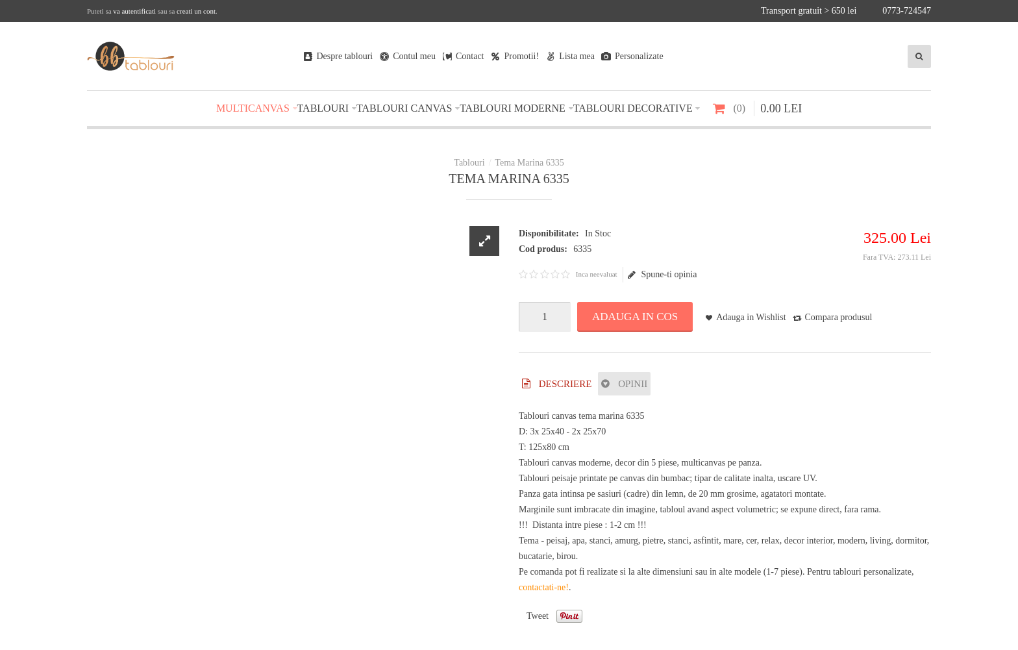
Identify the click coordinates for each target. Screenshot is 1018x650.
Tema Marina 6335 (529, 163)
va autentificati (134, 11)
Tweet (538, 616)
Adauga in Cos (635, 316)
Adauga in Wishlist (751, 317)
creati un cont (196, 11)
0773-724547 (906, 11)
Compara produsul (839, 317)
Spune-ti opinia (662, 274)
